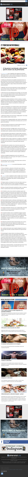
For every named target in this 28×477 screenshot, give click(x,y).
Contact (17, 469)
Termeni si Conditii (12, 469)
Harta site (20, 469)
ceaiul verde (9, 164)
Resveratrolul (4, 164)
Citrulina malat (4, 73)
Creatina (3, 175)
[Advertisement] (7, 251)
